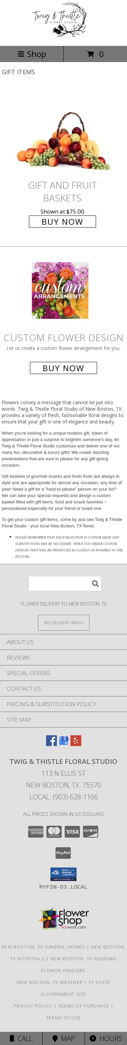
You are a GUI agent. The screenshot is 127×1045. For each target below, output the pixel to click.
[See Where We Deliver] (63, 622)
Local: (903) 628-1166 (63, 796)
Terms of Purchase (83, 1006)
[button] (63, 874)
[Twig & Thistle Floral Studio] (63, 36)
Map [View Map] (63, 1038)
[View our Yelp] (75, 744)
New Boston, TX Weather (50, 982)
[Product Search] (65, 583)
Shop (32, 53)
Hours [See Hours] (105, 1038)
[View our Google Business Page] (63, 744)
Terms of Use (63, 1018)
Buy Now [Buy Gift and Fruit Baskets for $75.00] (62, 221)
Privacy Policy (33, 1006)
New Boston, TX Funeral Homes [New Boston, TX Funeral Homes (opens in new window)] (43, 947)
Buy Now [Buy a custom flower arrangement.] (63, 368)
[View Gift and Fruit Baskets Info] (63, 132)
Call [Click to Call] (21, 1038)
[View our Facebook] (51, 744)
